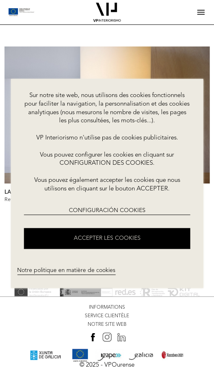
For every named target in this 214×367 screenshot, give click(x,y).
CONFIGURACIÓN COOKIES (107, 210)
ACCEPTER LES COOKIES (107, 238)
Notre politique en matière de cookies (66, 270)
